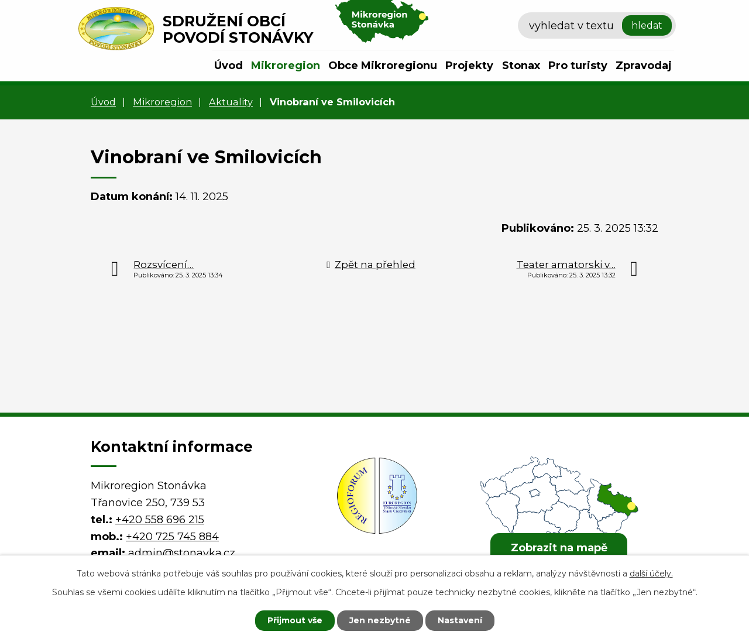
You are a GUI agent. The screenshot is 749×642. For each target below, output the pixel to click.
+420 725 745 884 (172, 536)
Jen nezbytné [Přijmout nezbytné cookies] (380, 620)
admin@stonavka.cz (181, 553)
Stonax (521, 65)
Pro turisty (577, 65)
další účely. (651, 573)
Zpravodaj (644, 65)
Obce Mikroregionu (382, 65)
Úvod (228, 65)
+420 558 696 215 (159, 519)
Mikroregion (285, 65)
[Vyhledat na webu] (597, 25)
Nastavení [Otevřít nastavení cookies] (460, 620)
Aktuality (231, 102)
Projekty (469, 65)
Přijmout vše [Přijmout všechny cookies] (294, 620)
